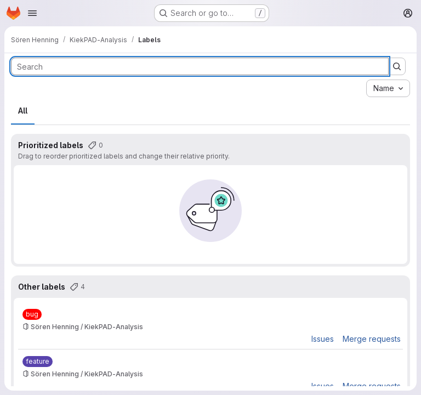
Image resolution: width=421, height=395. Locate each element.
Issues (322, 338)
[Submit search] (397, 66)
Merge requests (372, 338)
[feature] (37, 361)
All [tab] (22, 110)
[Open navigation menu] (32, 13)
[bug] (32, 314)
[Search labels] (200, 66)
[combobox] (388, 88)
